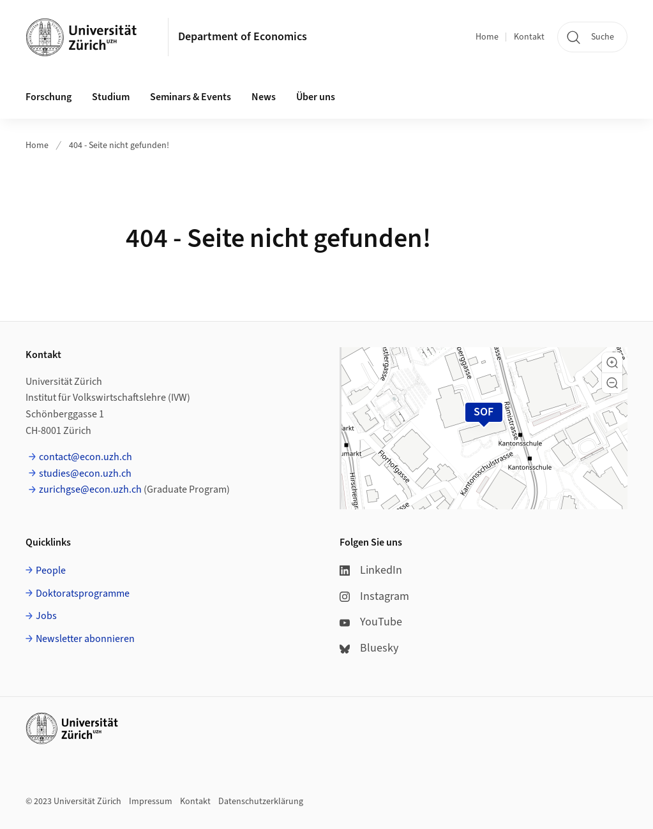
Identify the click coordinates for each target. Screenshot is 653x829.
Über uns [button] (315, 97)
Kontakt (529, 37)
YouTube (371, 622)
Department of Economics (242, 37)
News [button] (263, 97)
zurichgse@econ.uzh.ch (90, 489)
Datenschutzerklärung (260, 801)
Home (487, 37)
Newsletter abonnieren (85, 639)
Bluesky (369, 648)
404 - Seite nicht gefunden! (119, 145)
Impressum (150, 801)
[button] (612, 362)
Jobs (46, 616)
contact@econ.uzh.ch (85, 457)
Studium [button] (111, 97)
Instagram (374, 596)
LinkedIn (371, 570)
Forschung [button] (48, 97)
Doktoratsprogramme (83, 593)
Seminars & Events (190, 97)
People (51, 571)
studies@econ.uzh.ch (85, 474)
